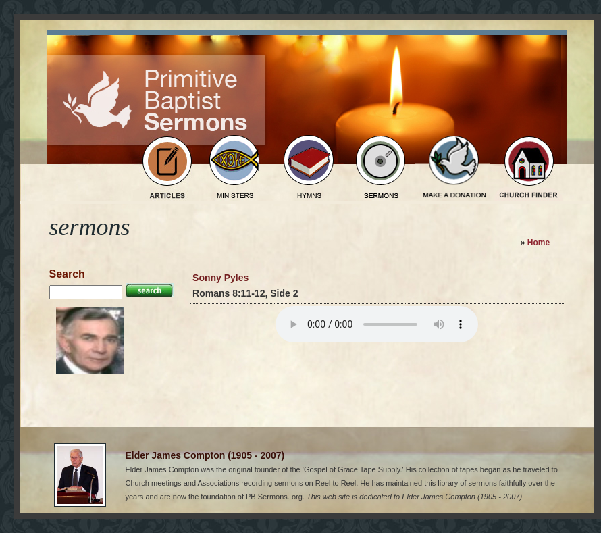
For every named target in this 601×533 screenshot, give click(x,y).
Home (538, 242)
